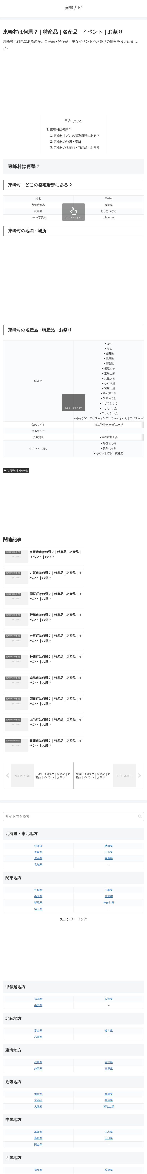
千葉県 (109, 786)
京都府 (38, 996)
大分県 (109, 1097)
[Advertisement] (73, 82)
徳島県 (38, 1066)
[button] (140, 713)
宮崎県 (109, 1104)
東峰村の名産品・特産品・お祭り (77, 148)
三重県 (109, 965)
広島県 (109, 1028)
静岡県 (38, 965)
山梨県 (38, 901)
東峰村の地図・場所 (67, 142)
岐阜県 (38, 958)
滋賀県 (38, 990)
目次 (68, 121)
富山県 (38, 927)
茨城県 (38, 786)
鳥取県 (38, 1028)
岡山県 (38, 1040)
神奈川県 (108, 799)
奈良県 (109, 996)
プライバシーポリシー (109, 1161)
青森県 (38, 748)
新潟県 (38, 895)
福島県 (109, 754)
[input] (73, 713)
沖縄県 (109, 1116)
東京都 (109, 792)
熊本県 (38, 1116)
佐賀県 (38, 1104)
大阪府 (38, 1003)
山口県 (109, 1034)
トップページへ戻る (37, 1161)
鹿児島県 (108, 1110)
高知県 (109, 1072)
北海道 (38, 742)
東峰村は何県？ (60, 129)
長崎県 (38, 1110)
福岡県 (38, 1097)
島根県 (38, 1034)
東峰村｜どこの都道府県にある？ (77, 136)
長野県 (109, 895)
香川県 (38, 1072)
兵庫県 (109, 990)
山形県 (109, 748)
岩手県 (38, 754)
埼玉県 (38, 805)
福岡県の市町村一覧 (16, 471)
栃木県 (38, 792)
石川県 (38, 933)
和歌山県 (108, 1003)
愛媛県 (109, 1066)
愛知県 (109, 958)
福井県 (109, 927)
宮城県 (38, 761)
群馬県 (38, 799)
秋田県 (109, 742)
